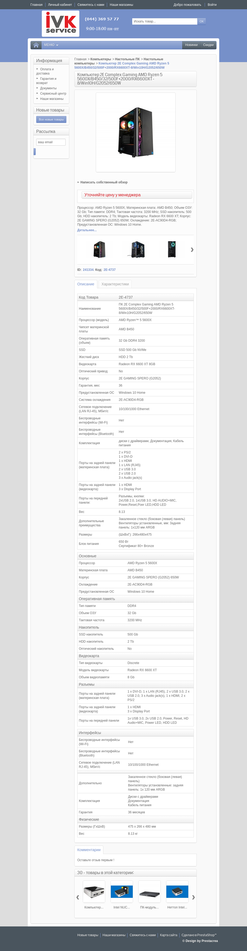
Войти (212, 5)
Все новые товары (51, 119)
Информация (49, 61)
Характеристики (115, 284)
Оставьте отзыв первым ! (95, 860)
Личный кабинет (60, 5)
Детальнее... (87, 230)
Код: (98, 270)
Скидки (208, 45)
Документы (48, 88)
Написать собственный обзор (103, 182)
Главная (80, 59)
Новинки (191, 45)
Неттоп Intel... (177, 907)
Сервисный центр (53, 93)
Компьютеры (100, 59)
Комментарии (88, 849)
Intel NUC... (121, 907)
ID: (79, 270)
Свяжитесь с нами (143, 935)
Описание (85, 284)
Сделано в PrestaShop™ (199, 935)
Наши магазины (51, 99)
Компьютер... (93, 907)
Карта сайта (168, 935)
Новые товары (50, 110)
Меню (51, 45)
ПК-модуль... (149, 907)
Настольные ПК (127, 59)
